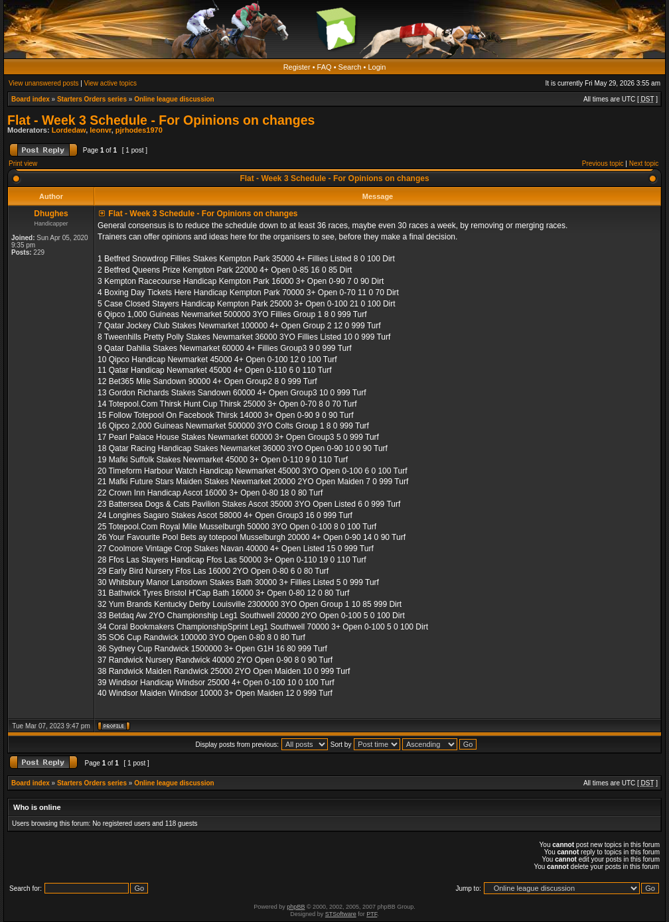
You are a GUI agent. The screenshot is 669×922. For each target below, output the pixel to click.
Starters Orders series (92, 99)
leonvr (100, 130)
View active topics (110, 83)
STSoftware (340, 914)
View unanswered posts (43, 83)
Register (297, 67)
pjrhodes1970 (139, 130)
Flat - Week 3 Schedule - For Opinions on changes (161, 120)
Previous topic (603, 163)
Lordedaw (69, 130)
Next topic (643, 163)
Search (350, 67)
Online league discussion (174, 99)
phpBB (296, 906)
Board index (30, 99)
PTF (371, 914)
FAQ (324, 67)
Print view (23, 163)
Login (377, 67)
